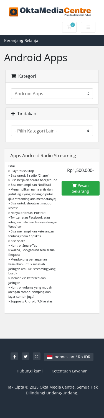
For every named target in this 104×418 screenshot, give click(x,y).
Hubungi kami (30, 371)
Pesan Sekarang (80, 188)
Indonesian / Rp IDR (68, 356)
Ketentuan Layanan (70, 371)
